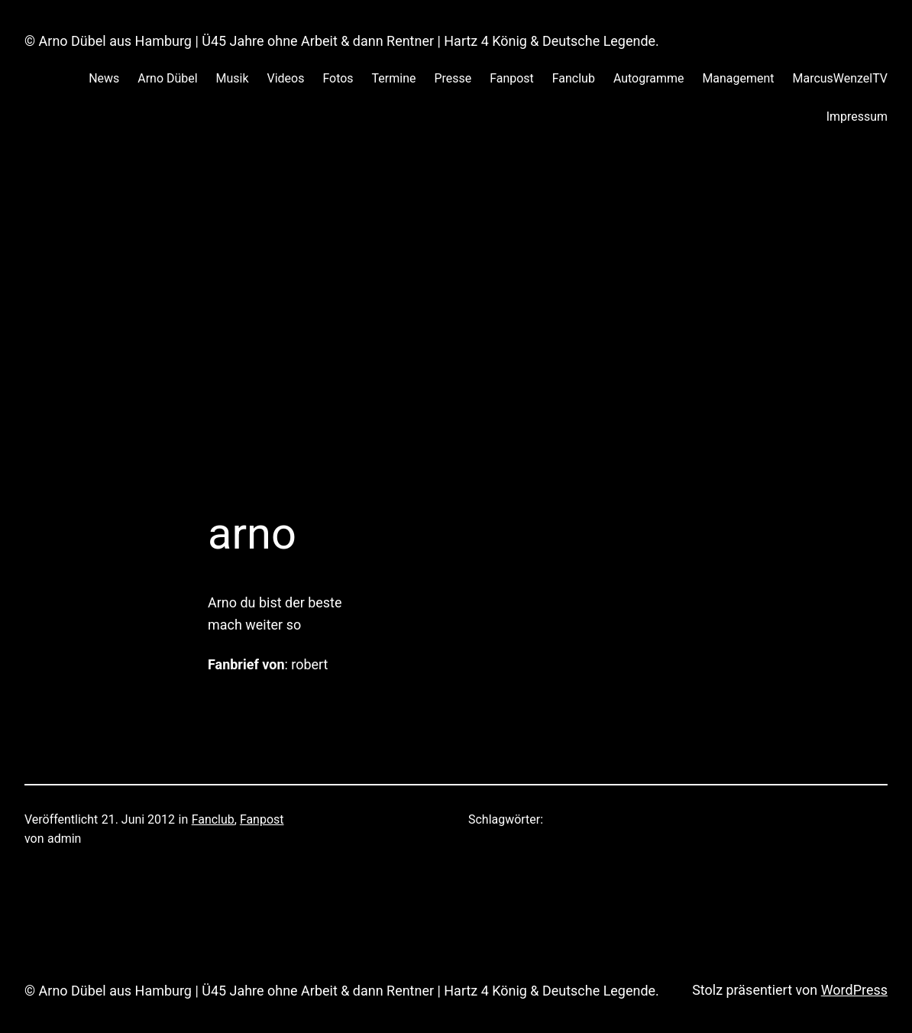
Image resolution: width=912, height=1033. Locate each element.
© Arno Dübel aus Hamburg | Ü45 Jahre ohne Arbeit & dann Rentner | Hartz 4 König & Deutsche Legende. (341, 41)
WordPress (854, 990)
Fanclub (213, 819)
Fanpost (262, 819)
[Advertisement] (456, 306)
